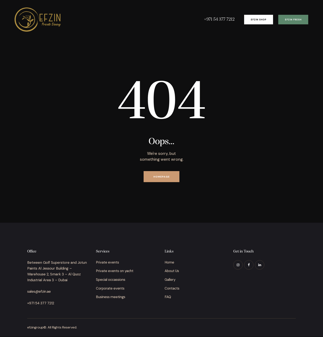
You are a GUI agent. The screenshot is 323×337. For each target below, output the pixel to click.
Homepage (161, 177)
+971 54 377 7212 (41, 303)
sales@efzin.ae (39, 292)
